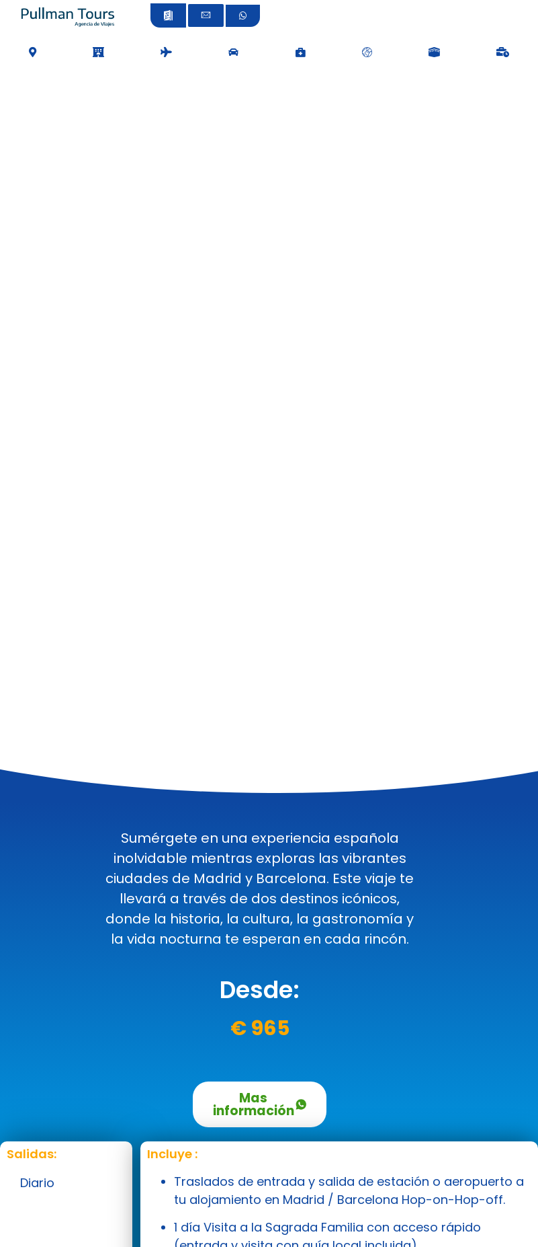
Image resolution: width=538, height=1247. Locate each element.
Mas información (260, 1104)
